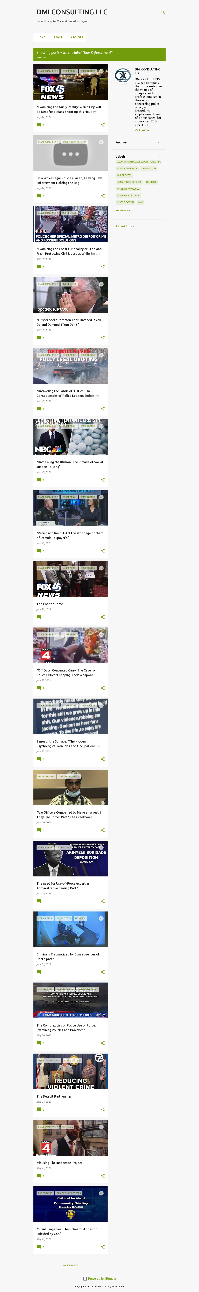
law (140, 202)
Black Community (127, 168)
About (56, 37)
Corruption (149, 168)
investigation (125, 202)
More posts (71, 1265)
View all (42, 57)
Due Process (124, 175)
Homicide (151, 182)
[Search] (163, 12)
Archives (76, 37)
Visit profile (142, 130)
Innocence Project (128, 195)
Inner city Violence (128, 189)
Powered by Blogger (99, 1278)
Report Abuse (125, 226)
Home (40, 37)
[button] (102, 125)
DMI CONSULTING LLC (72, 12)
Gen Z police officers (129, 182)
